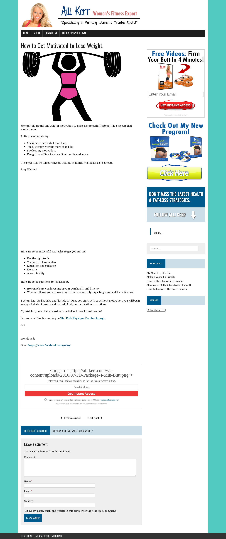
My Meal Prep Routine (159, 273)
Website (28, 501)
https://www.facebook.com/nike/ (49, 345)
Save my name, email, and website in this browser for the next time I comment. (71, 510)
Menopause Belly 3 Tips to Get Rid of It (169, 285)
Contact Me (51, 33)
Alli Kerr (158, 233)
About (37, 33)
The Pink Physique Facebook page (82, 318)
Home (26, 33)
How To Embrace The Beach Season (167, 289)
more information (109, 400)
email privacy (182, 115)
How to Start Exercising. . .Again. (165, 281)
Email (27, 491)
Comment (29, 457)
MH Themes (57, 536)
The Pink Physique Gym (74, 33)
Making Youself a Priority (161, 277)
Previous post (71, 418)
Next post (94, 418)
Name (27, 481)
